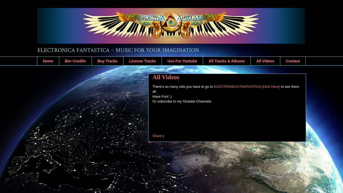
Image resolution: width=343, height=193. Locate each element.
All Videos (265, 61)
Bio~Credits (75, 61)
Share (157, 136)
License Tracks (142, 61)
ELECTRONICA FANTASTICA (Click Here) (247, 87)
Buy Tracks (108, 61)
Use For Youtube (182, 61)
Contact (293, 61)
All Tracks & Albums (227, 61)
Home (48, 61)
